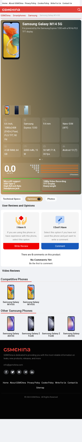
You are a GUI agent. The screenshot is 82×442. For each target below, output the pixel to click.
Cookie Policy (43, 3)
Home (4, 3)
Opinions (33, 199)
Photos (51, 199)
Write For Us (56, 3)
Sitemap (40, 388)
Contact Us (67, 3)
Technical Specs (11, 199)
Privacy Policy (30, 3)
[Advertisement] (41, 82)
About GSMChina (16, 3)
